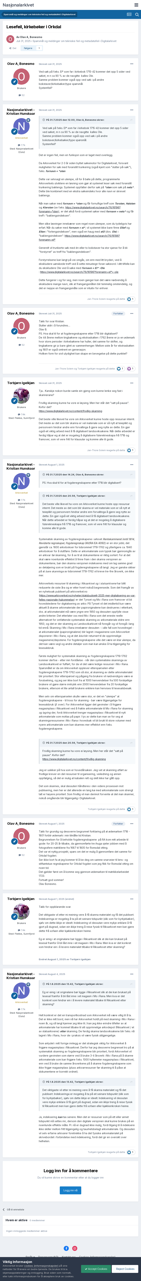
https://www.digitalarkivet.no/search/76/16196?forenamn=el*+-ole (79, 271)
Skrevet (50, 64)
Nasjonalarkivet (18, 5)
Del (12, 48)
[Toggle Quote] (44, 119)
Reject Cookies (125, 1268)
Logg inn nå (70, 1190)
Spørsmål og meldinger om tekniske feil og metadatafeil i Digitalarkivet (74, 41)
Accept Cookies (96, 1268)
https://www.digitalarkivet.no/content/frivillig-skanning (70, 411)
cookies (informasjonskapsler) (41, 1265)
